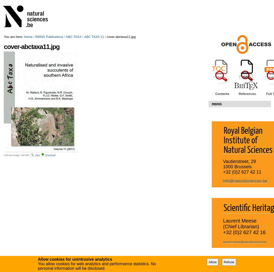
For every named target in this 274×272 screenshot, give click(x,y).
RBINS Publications (49, 37)
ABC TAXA (74, 37)
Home (28, 37)
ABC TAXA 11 (94, 37)
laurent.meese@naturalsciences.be (244, 241)
